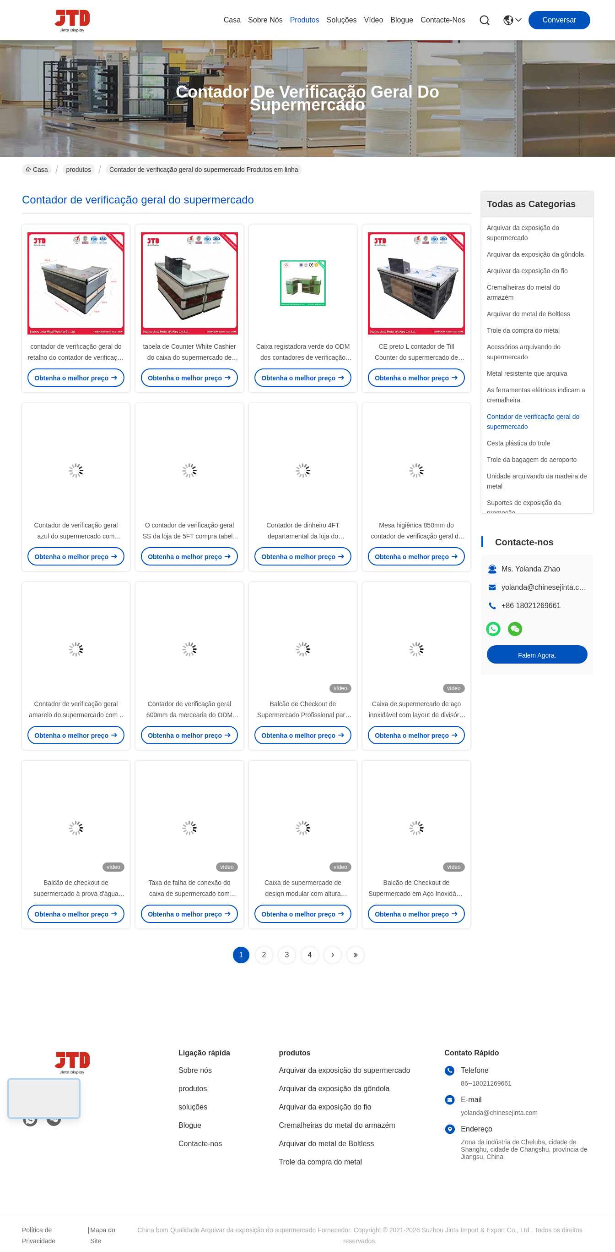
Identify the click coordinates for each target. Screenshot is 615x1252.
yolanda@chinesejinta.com (545, 587)
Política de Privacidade (38, 1235)
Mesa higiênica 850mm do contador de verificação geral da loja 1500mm (416, 536)
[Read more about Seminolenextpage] (332, 955)
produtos (304, 20)
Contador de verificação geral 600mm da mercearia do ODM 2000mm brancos (189, 715)
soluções (342, 20)
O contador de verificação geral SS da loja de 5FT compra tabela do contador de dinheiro (189, 536)
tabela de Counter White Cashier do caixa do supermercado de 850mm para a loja (189, 357)
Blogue (401, 20)
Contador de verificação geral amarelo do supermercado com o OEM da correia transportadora (76, 715)
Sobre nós (265, 20)
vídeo (373, 20)
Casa (232, 20)
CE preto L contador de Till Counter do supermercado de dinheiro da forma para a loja (416, 357)
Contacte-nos (443, 20)
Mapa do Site (102, 1235)
